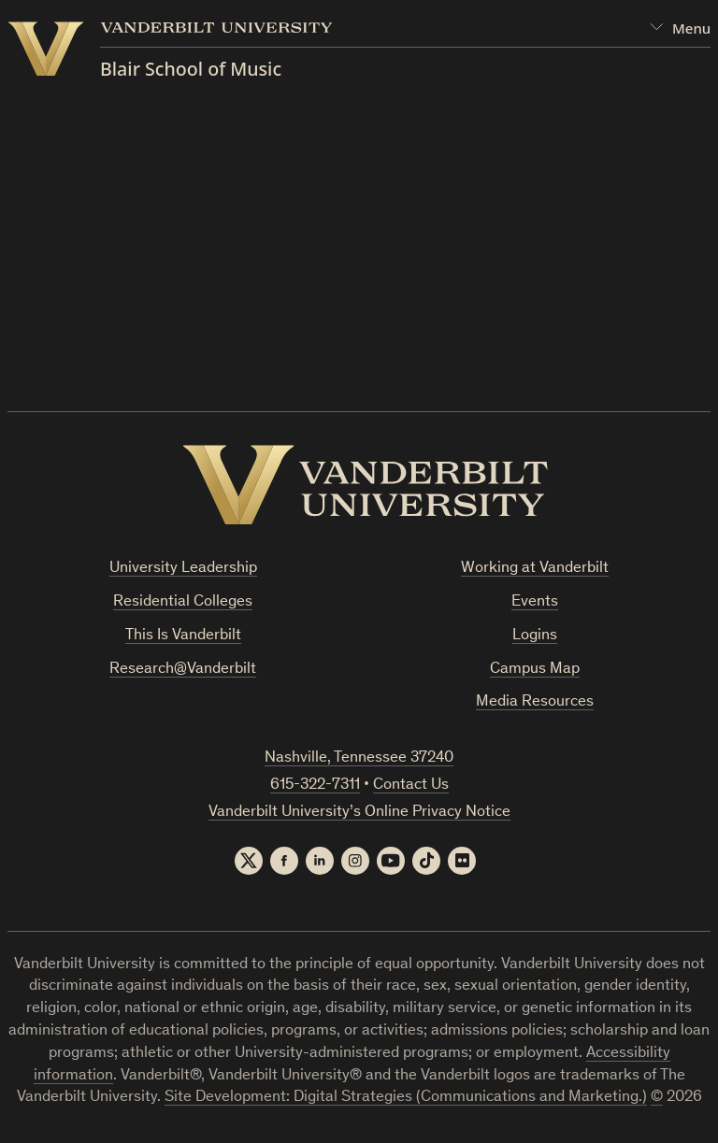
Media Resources (535, 702)
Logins (534, 636)
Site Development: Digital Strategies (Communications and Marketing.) (406, 1098)
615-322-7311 (315, 785)
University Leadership (183, 569)
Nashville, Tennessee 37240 (359, 758)
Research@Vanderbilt (182, 670)
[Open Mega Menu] (680, 28)
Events (534, 602)
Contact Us (411, 785)
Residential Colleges (182, 602)
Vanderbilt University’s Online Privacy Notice (359, 813)
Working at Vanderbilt (535, 569)
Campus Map (535, 670)
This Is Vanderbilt (183, 636)
